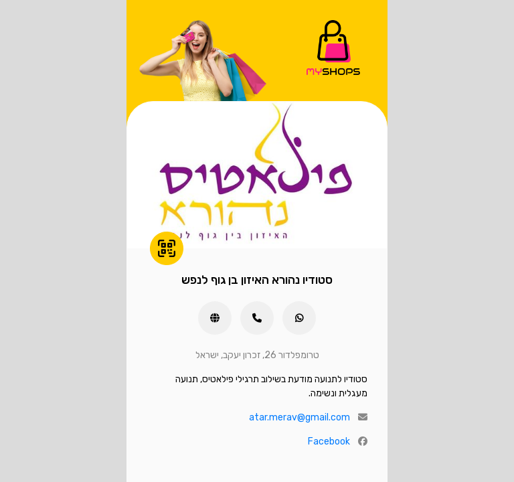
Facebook (329, 441)
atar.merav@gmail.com (299, 417)
